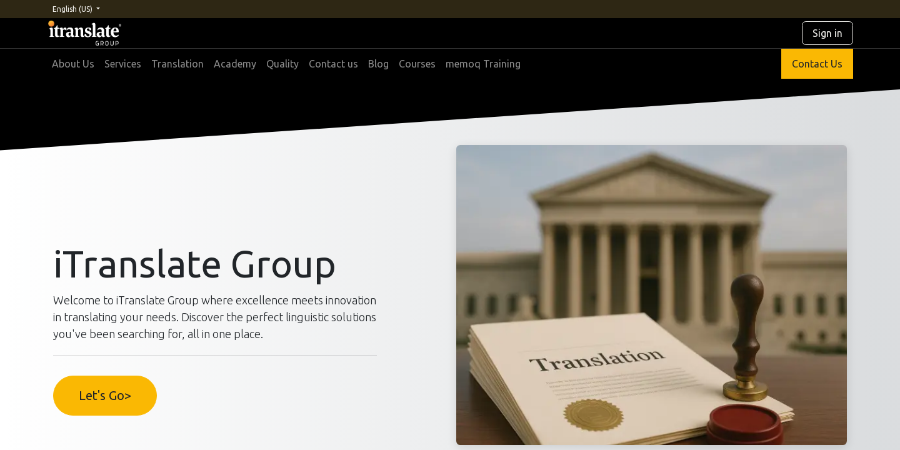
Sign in (827, 33)
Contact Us (817, 63)
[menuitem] (73, 63)
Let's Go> (105, 395)
